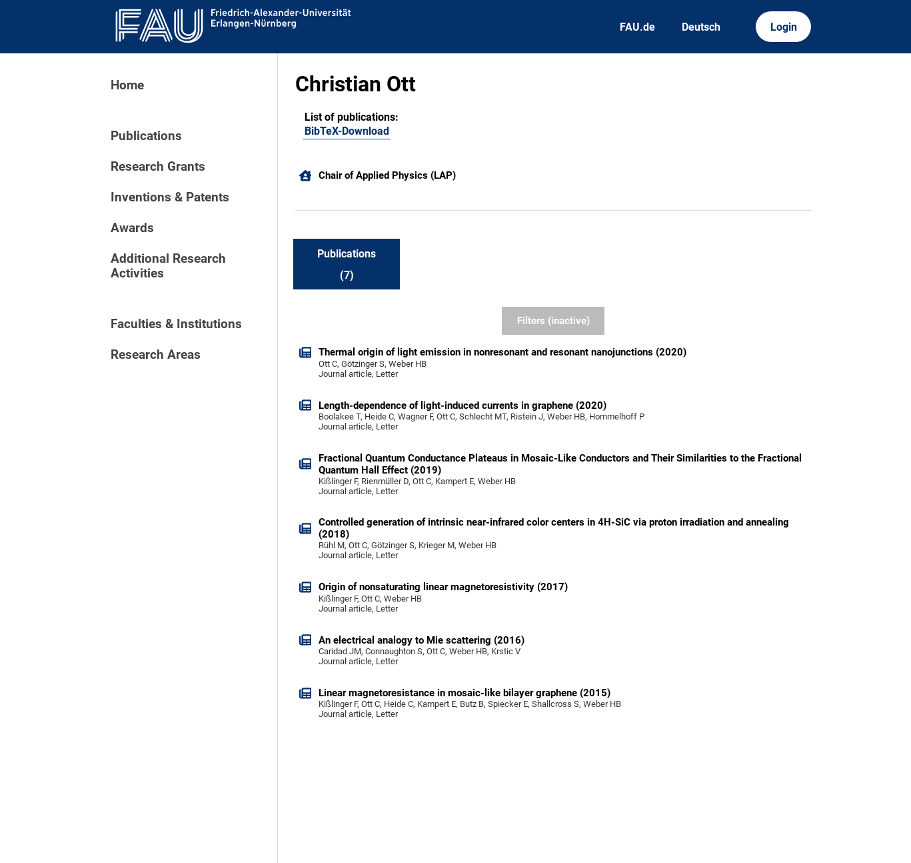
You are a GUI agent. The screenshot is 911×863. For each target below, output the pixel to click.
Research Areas (156, 354)
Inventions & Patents (170, 197)
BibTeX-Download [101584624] (347, 131)
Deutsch (701, 27)
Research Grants (158, 166)
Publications (146, 136)
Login (783, 27)
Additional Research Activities (168, 266)
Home (127, 85)
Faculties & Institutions (176, 324)
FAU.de (637, 27)
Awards (132, 228)
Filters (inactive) (553, 321)
